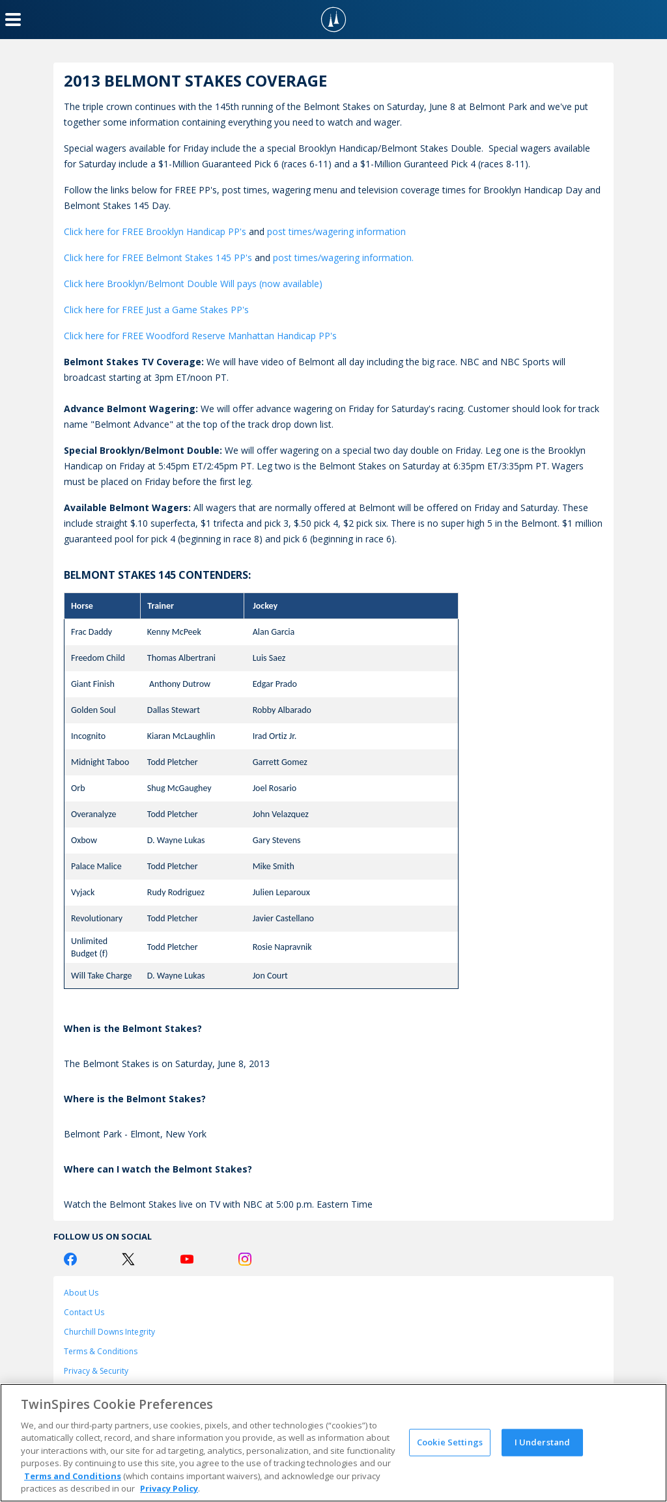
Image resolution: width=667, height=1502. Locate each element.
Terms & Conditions (100, 1351)
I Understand (543, 1442)
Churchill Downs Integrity (109, 1331)
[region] (333, 1443)
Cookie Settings (450, 1442)
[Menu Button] (13, 19)
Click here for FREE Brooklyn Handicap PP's (155, 231)
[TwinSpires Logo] (333, 19)
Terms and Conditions (72, 1476)
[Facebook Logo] (70, 1259)
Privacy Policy (169, 1488)
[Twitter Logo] (128, 1259)
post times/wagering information (336, 231)
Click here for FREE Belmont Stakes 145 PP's (158, 257)
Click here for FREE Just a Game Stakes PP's (156, 309)
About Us (81, 1292)
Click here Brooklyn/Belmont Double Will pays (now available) (193, 283)
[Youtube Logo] (186, 1259)
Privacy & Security (96, 1370)
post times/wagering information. (343, 257)
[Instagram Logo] (244, 1259)
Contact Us (84, 1312)
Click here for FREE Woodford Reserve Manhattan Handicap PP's (200, 335)
